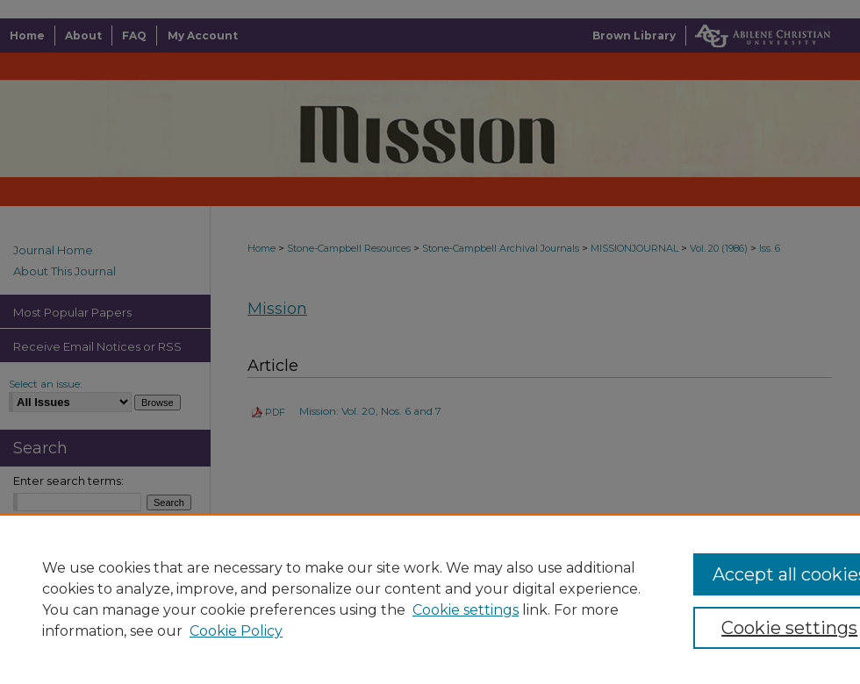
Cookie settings (465, 610)
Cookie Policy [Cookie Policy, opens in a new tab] (236, 631)
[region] (430, 599)
